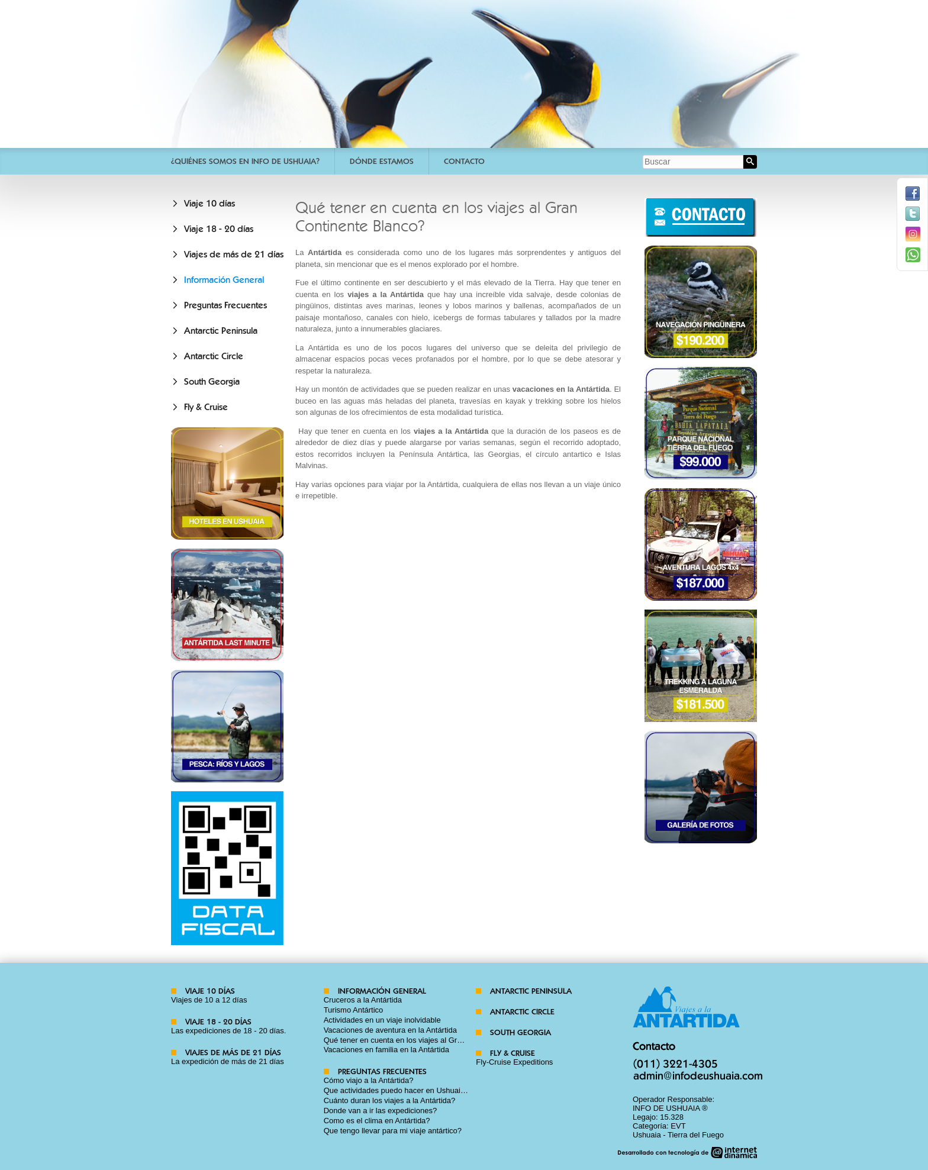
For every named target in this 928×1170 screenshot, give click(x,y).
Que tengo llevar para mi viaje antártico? (393, 1130)
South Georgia (212, 381)
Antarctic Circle (213, 356)
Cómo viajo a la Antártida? (369, 1080)
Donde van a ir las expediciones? (380, 1110)
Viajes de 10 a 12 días (209, 999)
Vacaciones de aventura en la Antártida (390, 1030)
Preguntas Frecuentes (225, 305)
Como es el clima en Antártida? (377, 1120)
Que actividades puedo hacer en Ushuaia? (396, 1090)
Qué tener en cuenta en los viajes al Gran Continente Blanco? (429, 1040)
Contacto (464, 161)
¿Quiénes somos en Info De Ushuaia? (245, 161)
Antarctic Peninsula (220, 330)
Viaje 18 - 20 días (218, 229)
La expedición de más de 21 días (227, 1061)
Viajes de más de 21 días (233, 254)
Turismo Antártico (354, 1009)
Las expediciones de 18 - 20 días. (228, 1030)
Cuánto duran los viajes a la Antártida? (390, 1100)
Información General (224, 280)
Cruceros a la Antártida (363, 999)
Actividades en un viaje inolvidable (382, 1020)
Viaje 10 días (209, 203)
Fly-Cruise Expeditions (514, 1062)
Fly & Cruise (206, 407)
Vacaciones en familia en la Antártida (386, 1049)
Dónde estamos (382, 161)
